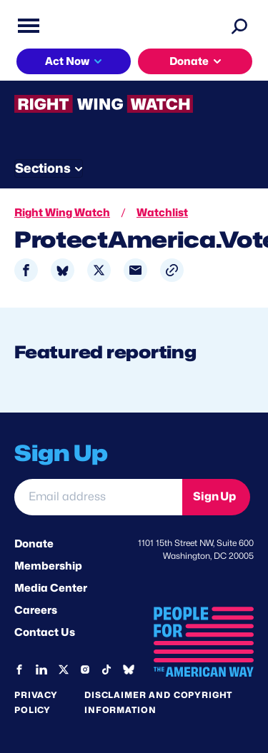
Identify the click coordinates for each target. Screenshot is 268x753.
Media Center (50, 588)
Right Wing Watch (62, 212)
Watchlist (162, 212)
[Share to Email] (135, 270)
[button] (172, 270)
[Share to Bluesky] (62, 270)
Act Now (67, 61)
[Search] (239, 25)
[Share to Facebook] (26, 270)
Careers (35, 610)
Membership (48, 566)
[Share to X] (99, 270)
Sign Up (214, 496)
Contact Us (44, 632)
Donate (189, 61)
